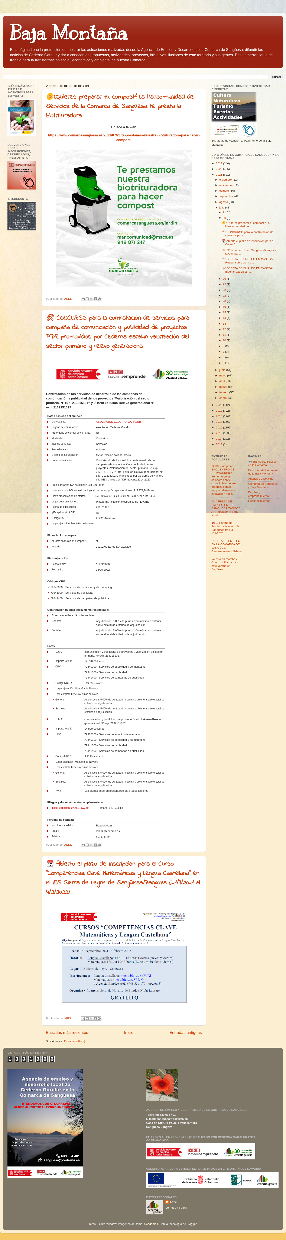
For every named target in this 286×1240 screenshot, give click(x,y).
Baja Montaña (68, 33)
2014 (219, 438)
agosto (224, 202)
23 (225, 290)
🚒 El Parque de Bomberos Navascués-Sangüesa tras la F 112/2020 (226, 528)
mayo (223, 375)
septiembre (226, 196)
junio (222, 370)
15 (225, 312)
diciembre (226, 179)
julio (222, 207)
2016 (219, 427)
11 (225, 334)
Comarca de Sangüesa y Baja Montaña (263, 485)
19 (225, 306)
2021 (219, 174)
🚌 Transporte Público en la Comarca (262, 463)
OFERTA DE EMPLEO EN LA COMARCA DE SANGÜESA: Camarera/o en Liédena (226, 546)
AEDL (174, 1202)
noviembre (226, 185)
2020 (219, 405)
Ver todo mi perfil (176, 1207)
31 (225, 212)
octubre (224, 190)
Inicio (128, 1032)
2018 (219, 416)
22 (225, 295)
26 (225, 278)
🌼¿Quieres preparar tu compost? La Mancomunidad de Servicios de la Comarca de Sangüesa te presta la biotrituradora (120, 107)
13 (225, 323)
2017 (219, 421)
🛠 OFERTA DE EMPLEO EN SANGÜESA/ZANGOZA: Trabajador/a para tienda (225, 508)
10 (225, 340)
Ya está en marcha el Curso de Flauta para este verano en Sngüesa (224, 564)
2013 (219, 444)
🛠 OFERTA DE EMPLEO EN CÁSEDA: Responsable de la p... (248, 261)
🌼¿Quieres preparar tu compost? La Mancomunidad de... (246, 224)
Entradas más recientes (67, 1032)
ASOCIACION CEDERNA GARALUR (118, 421)
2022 (219, 169)
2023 (219, 163)
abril (222, 381)
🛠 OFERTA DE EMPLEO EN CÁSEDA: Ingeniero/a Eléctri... (248, 270)
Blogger (191, 1224)
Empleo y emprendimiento (258, 494)
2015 (219, 433)
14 (225, 318)
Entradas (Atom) (74, 1041)
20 (225, 301)
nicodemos (151, 1224)
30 (225, 218)
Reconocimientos (259, 500)
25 (225, 284)
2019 (219, 410)
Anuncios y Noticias (260, 478)
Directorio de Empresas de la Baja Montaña (263, 472)
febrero (224, 392)
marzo (223, 386)
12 (225, 329)
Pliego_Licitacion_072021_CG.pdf (70, 807)
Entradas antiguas (185, 1032)
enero (223, 397)
